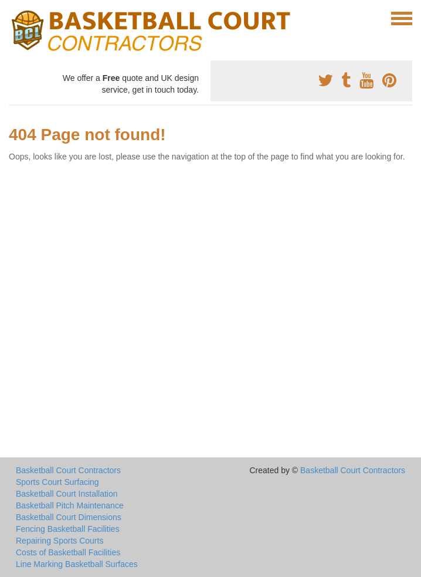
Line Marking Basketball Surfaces (77, 564)
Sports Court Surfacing (57, 482)
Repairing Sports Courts (59, 540)
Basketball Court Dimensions (68, 517)
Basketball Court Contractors (68, 470)
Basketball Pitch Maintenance (70, 505)
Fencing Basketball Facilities (68, 529)
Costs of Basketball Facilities (68, 552)
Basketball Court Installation (67, 493)
